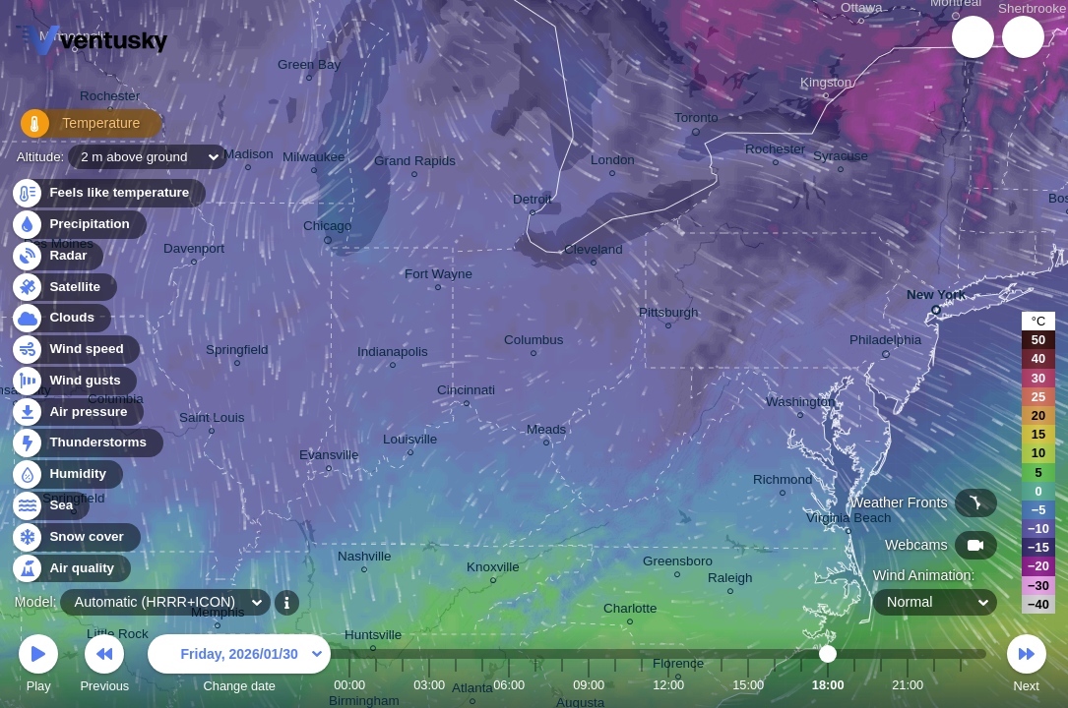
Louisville (410, 442)
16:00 (774, 685)
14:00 (721, 685)
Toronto (696, 121)
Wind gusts (74, 381)
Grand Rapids (415, 163)
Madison (248, 157)
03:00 (429, 685)
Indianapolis (392, 354)
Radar (57, 256)
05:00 (482, 685)
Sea (50, 506)
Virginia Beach (848, 520)
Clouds (60, 318)
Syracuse (840, 158)
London (613, 162)
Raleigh (730, 580)
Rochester (110, 98)
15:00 (748, 685)
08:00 (562, 685)
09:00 (588, 685)
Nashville (365, 559)
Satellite (63, 287)
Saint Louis (212, 420)
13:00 (695, 685)
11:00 (642, 685)
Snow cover (75, 537)
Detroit (532, 202)
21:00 (907, 685)
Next (1026, 666)
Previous (104, 666)
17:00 (801, 685)
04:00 (455, 685)
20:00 (881, 685)
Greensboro (678, 564)
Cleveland (593, 252)
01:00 (376, 685)
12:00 (668, 685)
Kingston (825, 85)
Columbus (534, 342)
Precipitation (78, 224)
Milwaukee (314, 159)
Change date (239, 666)
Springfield (237, 352)
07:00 (535, 685)
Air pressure (77, 412)
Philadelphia (885, 343)
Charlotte (630, 611)
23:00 (960, 685)
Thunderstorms (87, 443)
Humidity (66, 474)
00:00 (349, 685)
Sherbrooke (1032, 11)
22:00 (934, 685)
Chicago (327, 229)
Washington (800, 404)
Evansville (329, 457)
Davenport (193, 251)
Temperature (78, 127)
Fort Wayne (438, 276)
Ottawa (862, 10)
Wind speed (75, 349)
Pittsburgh (669, 315)
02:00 (402, 685)
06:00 (509, 685)
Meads (546, 432)
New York (936, 298)
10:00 (615, 685)
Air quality (70, 569)
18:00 (828, 685)
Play (38, 666)
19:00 (854, 685)
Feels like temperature (108, 193)
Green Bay (309, 67)
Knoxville (493, 570)
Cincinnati (466, 393)
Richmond (783, 482)
